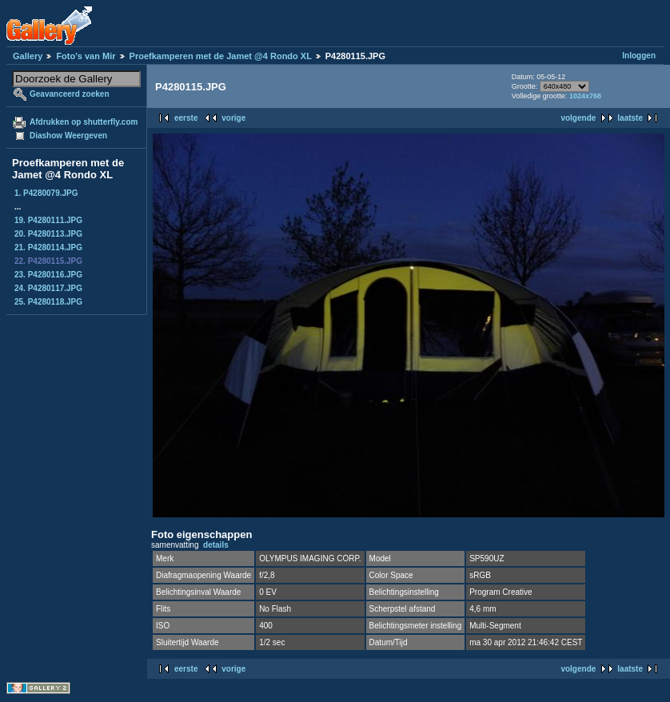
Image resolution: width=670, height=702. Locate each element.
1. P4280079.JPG (46, 193)
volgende (578, 118)
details (216, 544)
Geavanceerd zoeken (70, 94)
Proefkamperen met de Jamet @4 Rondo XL (221, 56)
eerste (185, 118)
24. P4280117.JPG (48, 288)
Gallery (27, 56)
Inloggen (639, 55)
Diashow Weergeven (68, 135)
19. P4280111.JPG (48, 220)
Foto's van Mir (85, 56)
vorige (233, 118)
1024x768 (585, 96)
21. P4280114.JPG (48, 247)
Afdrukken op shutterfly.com (84, 122)
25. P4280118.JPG (48, 301)
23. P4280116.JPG (48, 274)
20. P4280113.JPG (48, 233)
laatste (630, 118)
